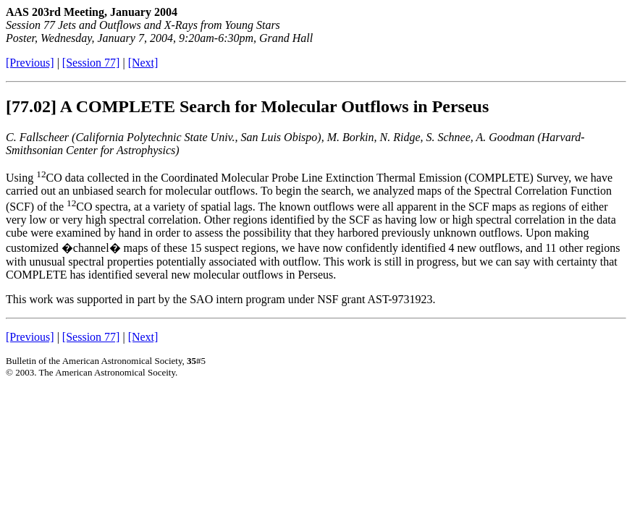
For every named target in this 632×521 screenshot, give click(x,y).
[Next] (143, 62)
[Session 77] (91, 62)
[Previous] (30, 62)
